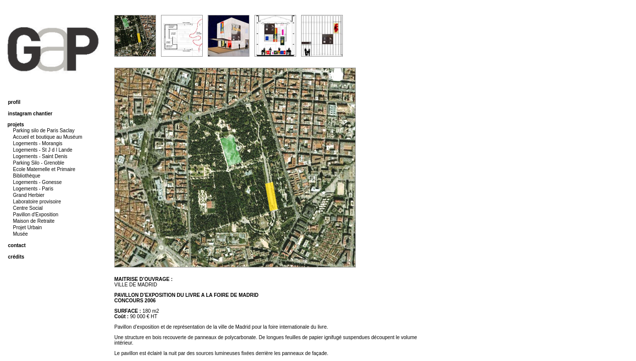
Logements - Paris (33, 188)
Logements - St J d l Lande (43, 150)
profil (14, 102)
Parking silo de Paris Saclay (44, 130)
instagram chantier (30, 113)
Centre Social (28, 208)
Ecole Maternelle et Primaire (44, 169)
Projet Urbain (27, 227)
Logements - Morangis (38, 143)
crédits (16, 257)
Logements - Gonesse (37, 182)
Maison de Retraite (34, 221)
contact (17, 245)
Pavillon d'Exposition (35, 214)
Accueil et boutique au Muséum (47, 137)
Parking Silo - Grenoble (38, 163)
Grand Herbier (28, 195)
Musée (20, 234)
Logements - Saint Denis (40, 156)
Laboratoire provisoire (37, 201)
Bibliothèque (26, 176)
